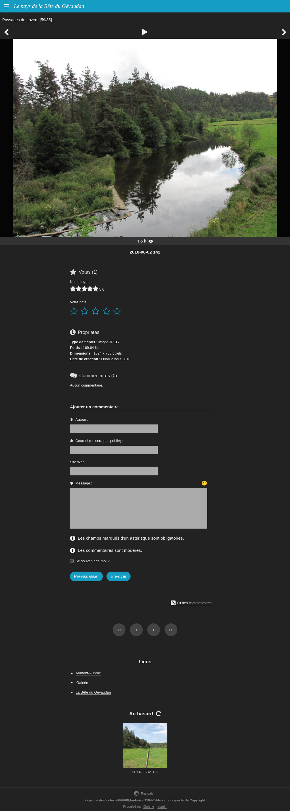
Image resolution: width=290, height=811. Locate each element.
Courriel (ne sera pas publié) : (99, 441)
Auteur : (81, 419)
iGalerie (82, 683)
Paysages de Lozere (20, 20)
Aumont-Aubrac (88, 673)
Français (143, 793)
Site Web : (78, 462)
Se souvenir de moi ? (93, 561)
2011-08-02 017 (145, 772)
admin (162, 806)
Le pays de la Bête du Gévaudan (49, 6)
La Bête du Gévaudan (93, 692)
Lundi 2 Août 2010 (115, 359)
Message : (83, 483)
